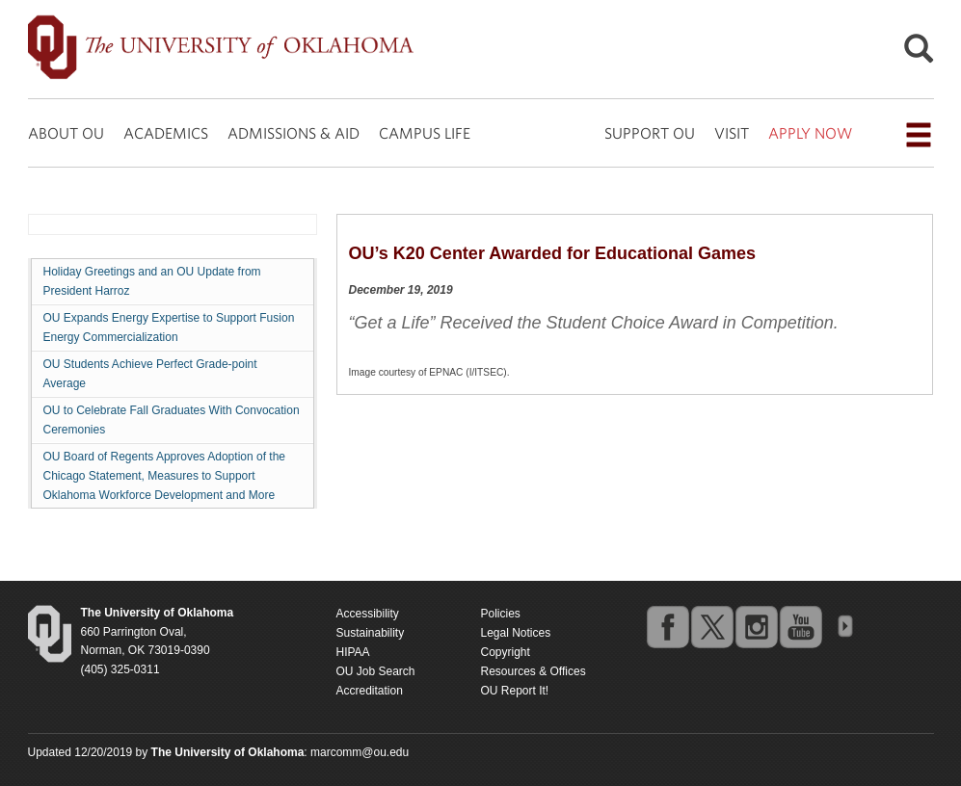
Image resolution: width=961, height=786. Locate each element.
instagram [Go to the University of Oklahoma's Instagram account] (756, 626)
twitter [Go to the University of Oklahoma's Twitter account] (711, 626)
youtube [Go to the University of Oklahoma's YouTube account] (800, 626)
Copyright (505, 652)
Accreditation (369, 690)
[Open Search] (918, 53)
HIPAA (353, 652)
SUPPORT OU (649, 133)
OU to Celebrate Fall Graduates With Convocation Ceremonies (171, 420)
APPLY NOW (810, 133)
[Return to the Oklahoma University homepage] (157, 612)
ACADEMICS (165, 133)
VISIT (731, 133)
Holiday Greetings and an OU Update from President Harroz (152, 281)
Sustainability (370, 633)
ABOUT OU (66, 133)
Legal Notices (516, 633)
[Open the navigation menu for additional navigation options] (918, 134)
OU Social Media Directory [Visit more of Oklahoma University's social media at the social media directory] (844, 626)
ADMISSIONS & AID (293, 133)
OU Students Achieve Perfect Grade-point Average (150, 373)
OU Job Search (375, 671)
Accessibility (367, 613)
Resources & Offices (533, 671)
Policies (501, 613)
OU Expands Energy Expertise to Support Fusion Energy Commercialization (169, 327)
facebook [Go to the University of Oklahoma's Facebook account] (667, 626)
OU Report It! (515, 690)
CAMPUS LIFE (424, 133)
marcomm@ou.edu (359, 752)
